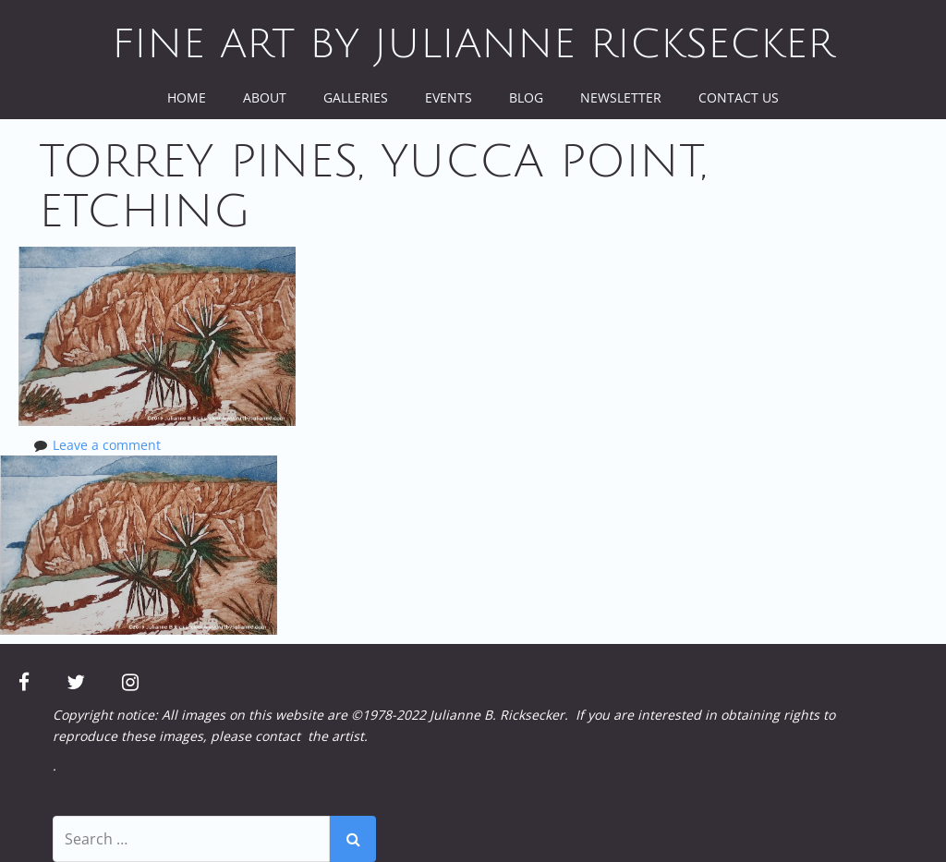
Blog (526, 97)
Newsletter (620, 97)
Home (186, 97)
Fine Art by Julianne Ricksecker (473, 44)
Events (448, 97)
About (264, 97)
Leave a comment (107, 445)
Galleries (355, 97)
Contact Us (738, 97)
